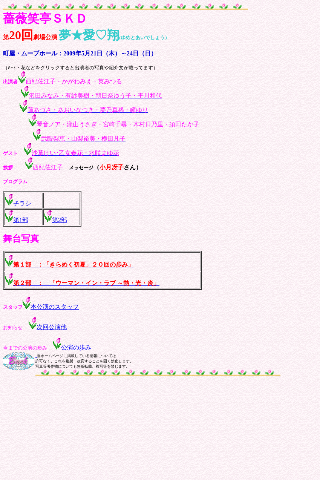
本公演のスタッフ (55, 307)
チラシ (22, 203)
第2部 (59, 220)
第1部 (20, 220)
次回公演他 (48, 327)
